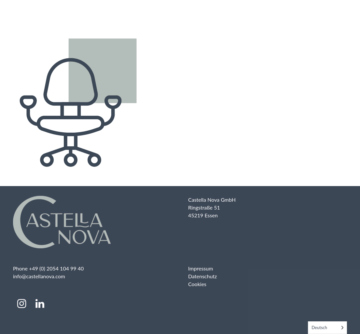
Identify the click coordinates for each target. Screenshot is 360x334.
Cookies (197, 284)
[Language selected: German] (327, 327)
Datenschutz (202, 276)
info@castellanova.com (39, 276)
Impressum (200, 268)
